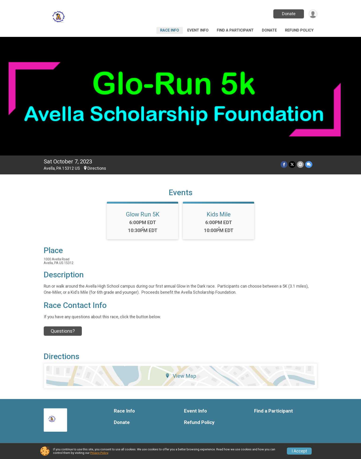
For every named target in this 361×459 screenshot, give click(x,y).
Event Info (198, 30)
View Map (180, 376)
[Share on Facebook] (284, 164)
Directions (96, 168)
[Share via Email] (300, 164)
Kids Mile (219, 214)
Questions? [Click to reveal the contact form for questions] (63, 331)
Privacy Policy (99, 453)
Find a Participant (235, 30)
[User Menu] (313, 14)
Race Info (169, 30)
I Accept (299, 451)
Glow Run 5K (142, 214)
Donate (289, 13)
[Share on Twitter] (292, 164)
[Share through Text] (308, 164)
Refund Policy (299, 30)
